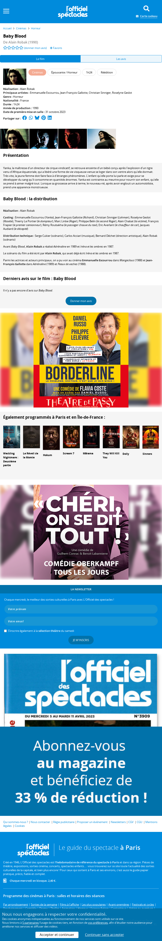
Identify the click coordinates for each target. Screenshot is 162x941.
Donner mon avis (81, 301)
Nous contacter (40, 822)
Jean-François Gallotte (74, 93)
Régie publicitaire (63, 822)
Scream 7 (68, 453)
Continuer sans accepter (104, 934)
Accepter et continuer (57, 934)
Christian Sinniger (100, 93)
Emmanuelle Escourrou (44, 93)
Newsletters (118, 822)
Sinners (147, 454)
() (34, 217)
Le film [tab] (40, 59)
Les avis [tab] (121, 59)
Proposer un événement (92, 822)
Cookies (20, 826)
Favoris (56, 48)
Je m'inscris (81, 640)
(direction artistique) (118, 236)
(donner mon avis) (35, 48)
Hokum (47, 455)
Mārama (88, 453)
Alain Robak (27, 89)
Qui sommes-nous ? (15, 822)
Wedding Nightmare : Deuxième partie (10, 459)
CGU (139, 822)
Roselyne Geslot (122, 93)
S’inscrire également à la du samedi (41, 631)
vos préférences (98, 923)
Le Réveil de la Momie (30, 455)
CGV (131, 822)
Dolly (126, 454)
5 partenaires (30, 923)
